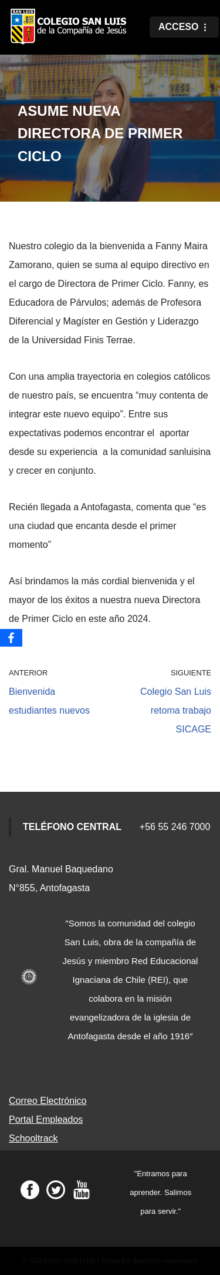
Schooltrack (33, 1138)
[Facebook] (11, 638)
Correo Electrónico (48, 1101)
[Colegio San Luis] (70, 27)
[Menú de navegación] (184, 27)
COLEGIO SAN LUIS (62, 1261)
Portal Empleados (46, 1120)
